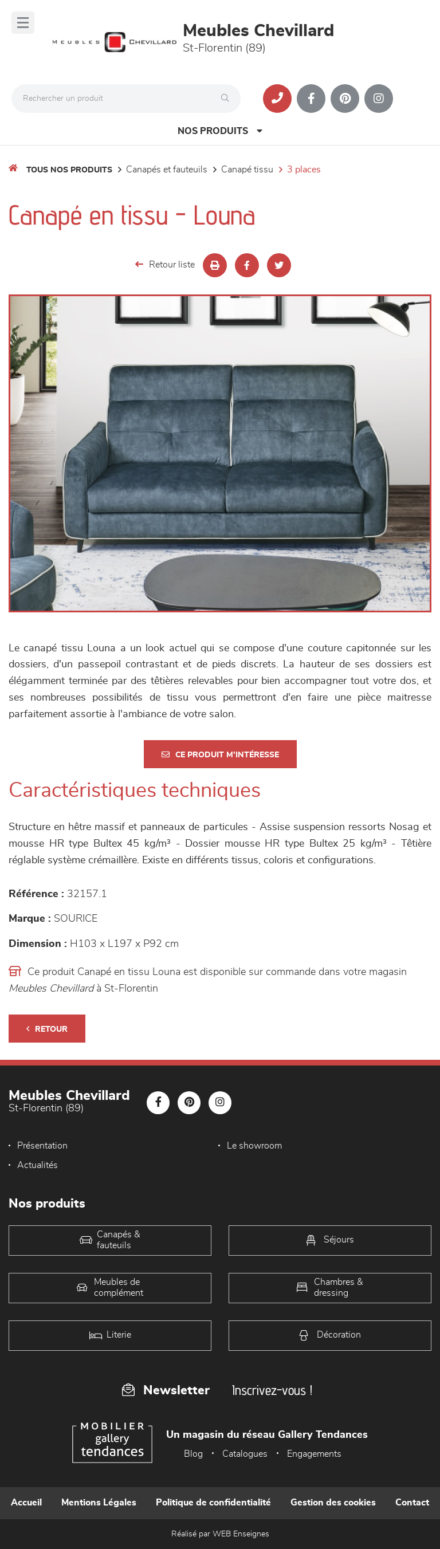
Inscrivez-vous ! (272, 1390)
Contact (412, 1502)
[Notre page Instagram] (378, 98)
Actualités (37, 1165)
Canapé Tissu (247, 169)
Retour (47, 1029)
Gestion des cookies (333, 1502)
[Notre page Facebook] (311, 98)
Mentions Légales (98, 1502)
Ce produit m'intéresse (220, 754)
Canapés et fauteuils (166, 169)
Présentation (42, 1145)
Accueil (26, 1502)
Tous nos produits (69, 170)
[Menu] (22, 22)
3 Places (304, 169)
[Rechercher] (228, 98)
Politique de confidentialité (213, 1502)
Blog (193, 1453)
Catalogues (245, 1453)
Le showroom (254, 1145)
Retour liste (165, 264)
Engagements (314, 1453)
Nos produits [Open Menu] (220, 131)
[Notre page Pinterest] (345, 98)
